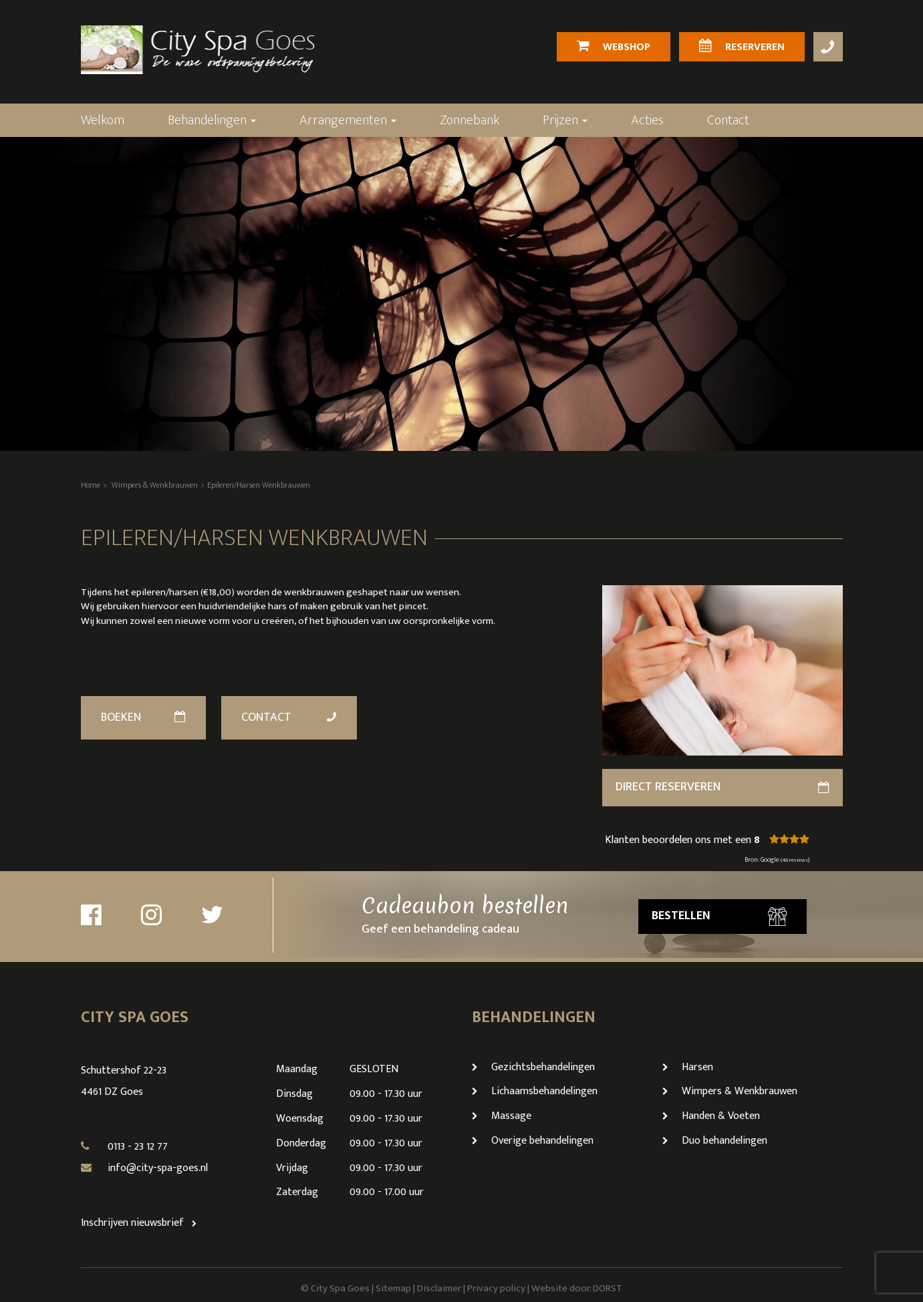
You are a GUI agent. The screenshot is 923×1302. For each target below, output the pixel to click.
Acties (647, 120)
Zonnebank (469, 120)
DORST (607, 1288)
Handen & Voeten (711, 1116)
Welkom (102, 120)
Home (90, 485)
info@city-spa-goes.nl (158, 1168)
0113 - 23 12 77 (138, 1147)
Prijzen (565, 120)
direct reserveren (722, 787)
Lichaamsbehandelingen (535, 1091)
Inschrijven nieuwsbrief (142, 1223)
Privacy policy (496, 1288)
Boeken (143, 717)
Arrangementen (347, 120)
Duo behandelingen (714, 1141)
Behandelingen (212, 120)
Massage (501, 1116)
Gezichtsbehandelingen (533, 1067)
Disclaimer (439, 1288)
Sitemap (393, 1288)
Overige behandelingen (533, 1141)
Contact (728, 120)
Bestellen (719, 916)
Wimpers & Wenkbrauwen (155, 485)
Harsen (687, 1067)
